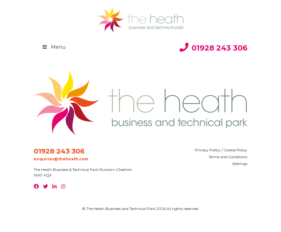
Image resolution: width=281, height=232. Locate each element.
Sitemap (239, 163)
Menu (58, 47)
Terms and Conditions (228, 156)
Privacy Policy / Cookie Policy (221, 150)
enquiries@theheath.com (61, 159)
